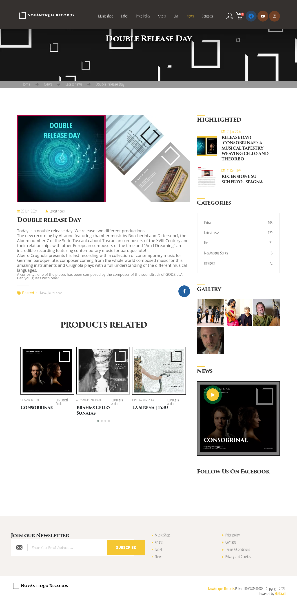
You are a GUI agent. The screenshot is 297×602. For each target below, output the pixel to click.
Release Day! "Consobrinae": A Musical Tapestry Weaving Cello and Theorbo (245, 149)
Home (26, 84)
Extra (207, 223)
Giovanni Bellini (29, 400)
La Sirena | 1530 (150, 408)
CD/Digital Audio (62, 402)
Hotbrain (280, 593)
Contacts (207, 16)
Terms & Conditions (237, 549)
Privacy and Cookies (238, 556)
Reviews (209, 263)
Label (124, 16)
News (190, 16)
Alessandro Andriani (89, 400)
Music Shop (162, 535)
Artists (162, 16)
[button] (98, 420)
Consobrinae (36, 408)
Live (176, 16)
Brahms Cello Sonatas (103, 408)
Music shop (105, 16)
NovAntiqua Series (216, 253)
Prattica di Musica (144, 400)
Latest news (73, 84)
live (206, 243)
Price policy (232, 535)
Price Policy (143, 16)
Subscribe (126, 547)
